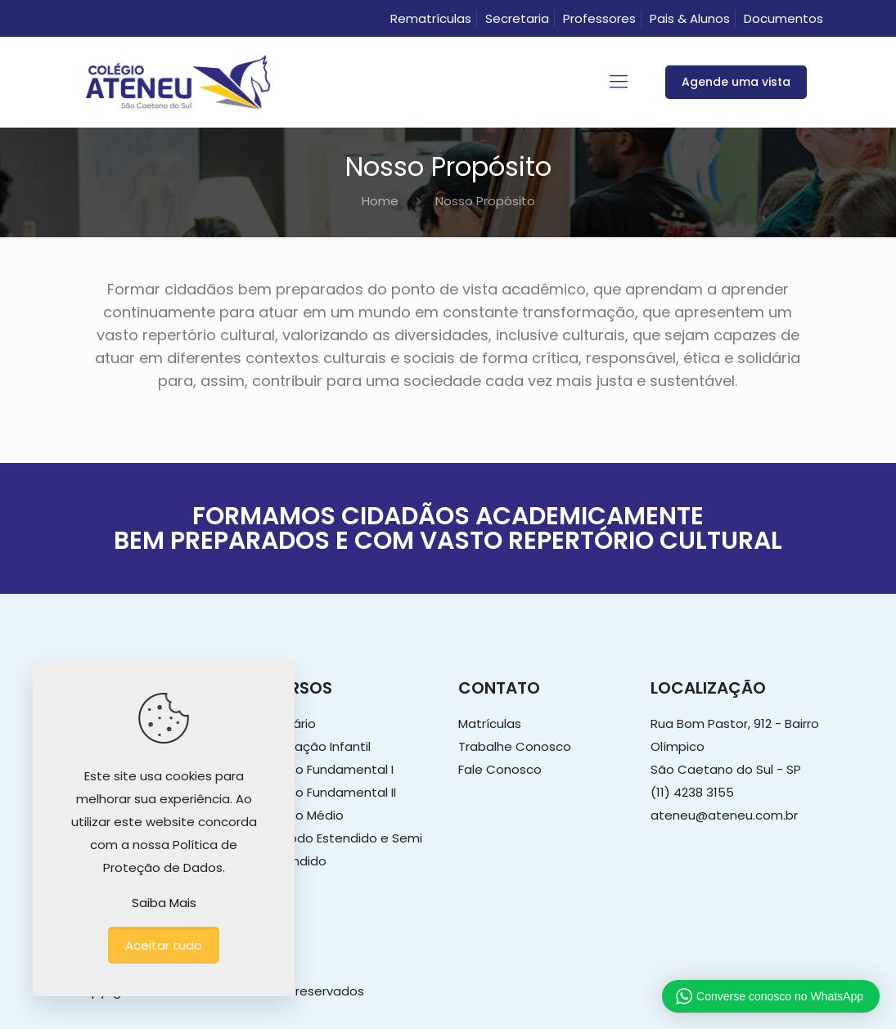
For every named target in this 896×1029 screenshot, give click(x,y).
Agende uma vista (736, 82)
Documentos (783, 18)
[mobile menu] (619, 82)
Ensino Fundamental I (330, 769)
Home (380, 200)
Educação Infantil (318, 746)
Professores (599, 18)
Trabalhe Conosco (514, 746)
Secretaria (517, 18)
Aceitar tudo (163, 945)
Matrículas (489, 723)
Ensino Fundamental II (331, 792)
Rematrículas (430, 18)
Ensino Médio (305, 815)
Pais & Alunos (690, 18)
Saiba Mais (164, 902)
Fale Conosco (500, 769)
